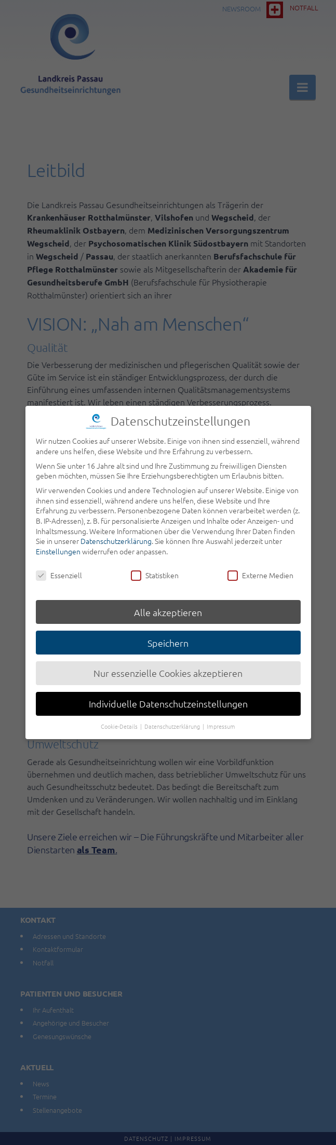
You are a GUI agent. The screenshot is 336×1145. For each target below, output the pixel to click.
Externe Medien (260, 572)
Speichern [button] (168, 639)
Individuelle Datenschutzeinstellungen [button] (168, 700)
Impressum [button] (221, 723)
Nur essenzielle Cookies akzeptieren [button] (168, 670)
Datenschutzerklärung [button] (172, 723)
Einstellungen (58, 547)
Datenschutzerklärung (116, 538)
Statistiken (155, 572)
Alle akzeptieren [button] (168, 609)
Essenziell (59, 572)
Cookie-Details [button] (120, 723)
